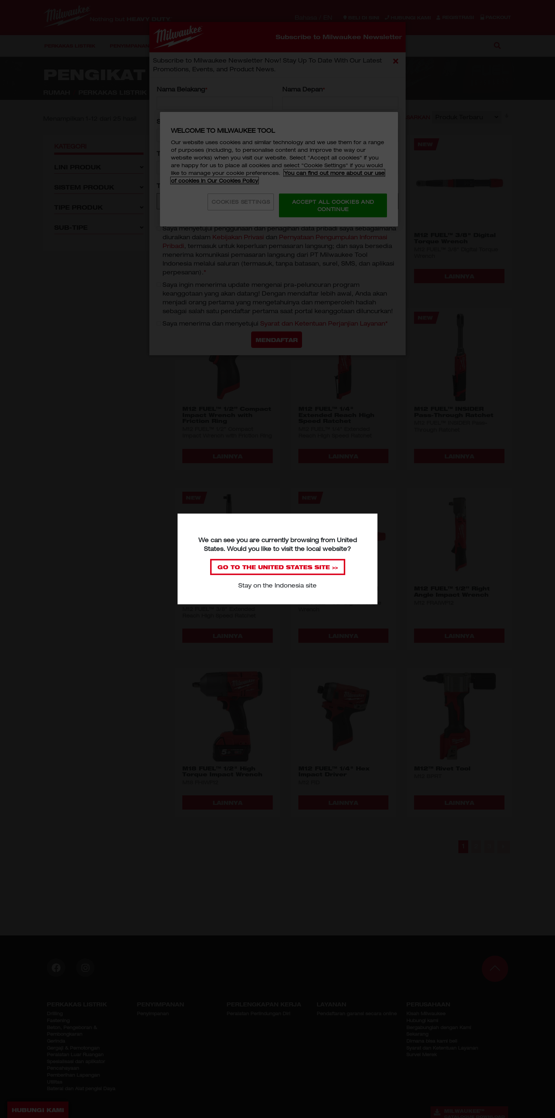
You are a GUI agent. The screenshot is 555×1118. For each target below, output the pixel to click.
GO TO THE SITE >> (277, 567)
